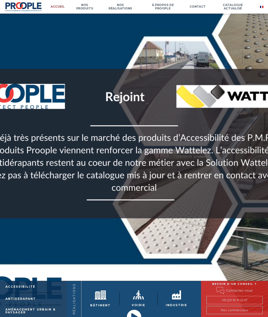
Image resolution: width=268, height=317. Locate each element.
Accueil (86, 6)
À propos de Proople (177, 6)
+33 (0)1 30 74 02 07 (234, 300)
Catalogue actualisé (238, 6)
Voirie (138, 298)
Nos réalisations (140, 6)
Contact (208, 6)
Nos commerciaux (234, 310)
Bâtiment (100, 298)
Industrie (176, 298)
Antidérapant (20, 299)
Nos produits (109, 6)
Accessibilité (20, 286)
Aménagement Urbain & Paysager (30, 311)
